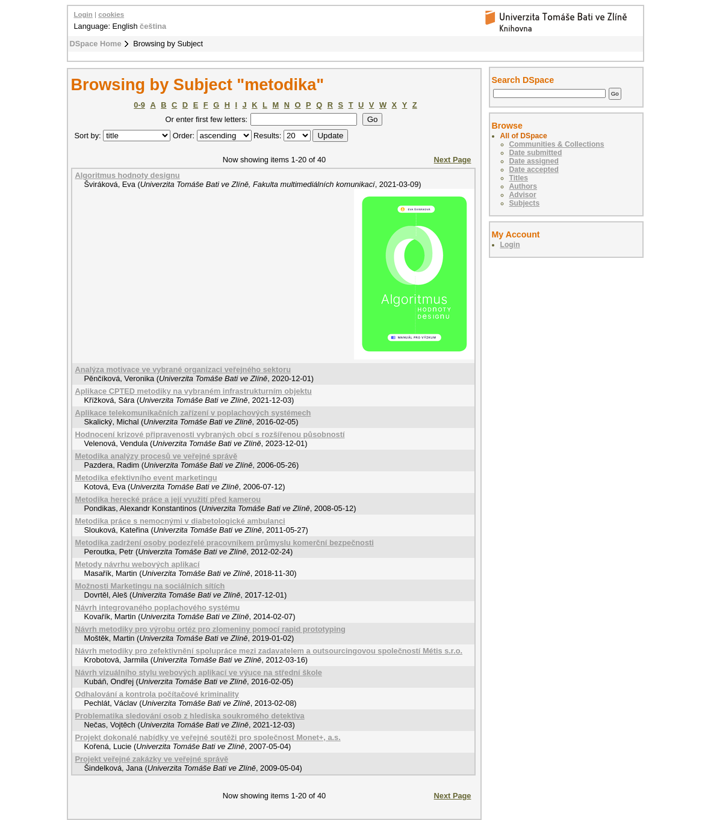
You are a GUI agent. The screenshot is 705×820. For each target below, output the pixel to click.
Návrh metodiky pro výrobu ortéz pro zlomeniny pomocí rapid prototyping (210, 629)
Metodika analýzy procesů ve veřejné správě (156, 455)
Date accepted (534, 169)
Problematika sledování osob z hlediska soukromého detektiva (190, 715)
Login (83, 14)
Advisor (522, 195)
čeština (153, 26)
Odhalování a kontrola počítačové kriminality (157, 694)
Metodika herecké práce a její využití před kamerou (168, 499)
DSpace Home (96, 43)
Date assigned (534, 161)
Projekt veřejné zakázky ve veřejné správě (152, 758)
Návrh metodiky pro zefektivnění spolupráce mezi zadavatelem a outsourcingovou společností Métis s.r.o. (269, 650)
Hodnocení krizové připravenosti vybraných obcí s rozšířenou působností (210, 434)
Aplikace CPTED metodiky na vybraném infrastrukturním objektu (193, 391)
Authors (523, 186)
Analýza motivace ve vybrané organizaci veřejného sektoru (183, 369)
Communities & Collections (556, 144)
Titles (519, 178)
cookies (111, 14)
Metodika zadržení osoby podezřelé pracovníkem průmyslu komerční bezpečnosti (224, 542)
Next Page (452, 159)
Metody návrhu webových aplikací (137, 564)
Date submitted (535, 152)
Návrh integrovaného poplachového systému (157, 607)
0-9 (139, 104)
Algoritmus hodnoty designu (127, 175)
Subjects (524, 203)
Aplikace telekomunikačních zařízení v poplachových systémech (193, 412)
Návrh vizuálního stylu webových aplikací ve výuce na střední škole (198, 672)
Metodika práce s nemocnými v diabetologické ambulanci (180, 520)
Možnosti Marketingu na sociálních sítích (150, 585)
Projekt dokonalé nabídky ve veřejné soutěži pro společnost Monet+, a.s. (208, 737)
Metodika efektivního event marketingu (146, 477)
